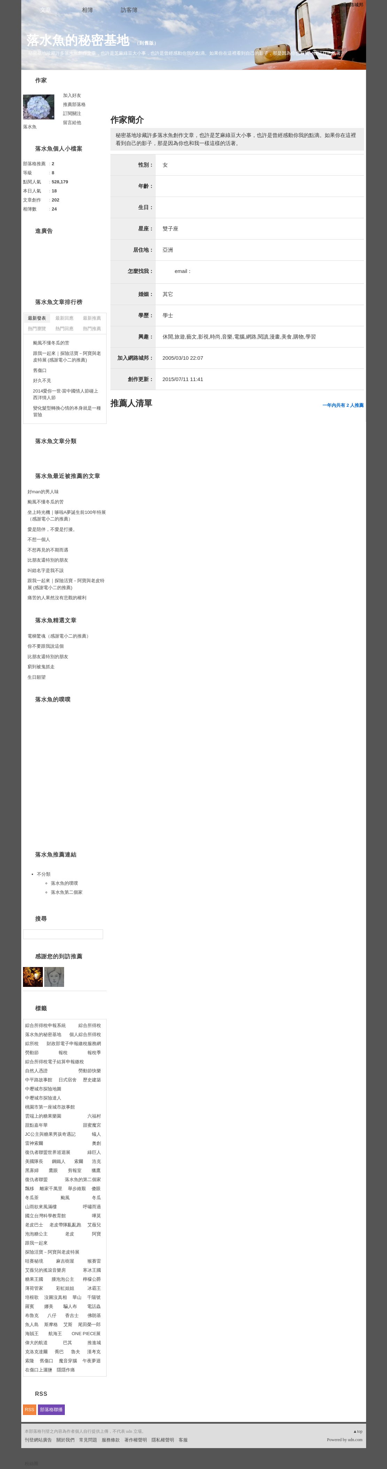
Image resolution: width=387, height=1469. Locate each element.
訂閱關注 (72, 113)
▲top (357, 1431)
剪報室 (75, 1170)
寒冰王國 (92, 1270)
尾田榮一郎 (89, 1324)
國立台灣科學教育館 (45, 1215)
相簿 (87, 10)
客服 (183, 1440)
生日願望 (37, 677)
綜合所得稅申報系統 (45, 1025)
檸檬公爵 (92, 1279)
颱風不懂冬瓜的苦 (51, 342)
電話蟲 (94, 1306)
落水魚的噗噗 (64, 883)
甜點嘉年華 (36, 1125)
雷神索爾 (34, 1143)
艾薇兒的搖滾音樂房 (45, 1270)
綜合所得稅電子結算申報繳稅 (54, 1061)
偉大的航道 (36, 1342)
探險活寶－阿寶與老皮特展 (52, 1252)
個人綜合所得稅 (85, 1034)
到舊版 (146, 43)
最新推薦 (92, 318)
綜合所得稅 (89, 1025)
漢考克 (94, 1351)
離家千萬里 (51, 1188)
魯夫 (75, 1351)
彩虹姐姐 (65, 1288)
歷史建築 (92, 1079)
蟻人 (96, 1134)
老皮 (69, 1233)
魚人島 (32, 1324)
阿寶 (96, 1233)
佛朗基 (94, 1315)
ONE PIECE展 (86, 1333)
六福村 (94, 1116)
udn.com (355, 1439)
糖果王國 (34, 1279)
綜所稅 (32, 1043)
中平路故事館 (38, 1079)
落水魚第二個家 (67, 892)
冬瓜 (96, 1197)
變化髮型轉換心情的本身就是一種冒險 (67, 411)
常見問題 (88, 1440)
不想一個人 (39, 539)
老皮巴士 (34, 1224)
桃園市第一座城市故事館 (50, 1107)
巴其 (67, 1342)
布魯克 (32, 1315)
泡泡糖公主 (36, 1233)
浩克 (96, 1161)
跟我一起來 (36, 1243)
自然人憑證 (36, 1070)
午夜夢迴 (92, 1360)
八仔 (51, 1315)
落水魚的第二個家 (83, 1179)
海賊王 (32, 1333)
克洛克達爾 (36, 1351)
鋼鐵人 (58, 1161)
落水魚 (30, 126)
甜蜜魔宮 (92, 1125)
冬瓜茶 (32, 1197)
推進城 (94, 1342)
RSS (29, 1409)
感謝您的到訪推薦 (59, 956)
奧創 (96, 1143)
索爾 (78, 1161)
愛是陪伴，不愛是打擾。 (52, 529)
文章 (45, 10)
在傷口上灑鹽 (38, 1369)
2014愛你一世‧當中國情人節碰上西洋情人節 (66, 394)
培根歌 (32, 1297)
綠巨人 (94, 1152)
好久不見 (42, 380)
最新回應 (64, 318)
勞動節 (32, 1052)
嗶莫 (96, 1215)
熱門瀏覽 (37, 328)
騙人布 (70, 1306)
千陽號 (94, 1297)
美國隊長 (34, 1161)
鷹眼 (53, 1170)
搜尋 (97, 934)
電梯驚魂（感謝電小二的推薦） (59, 636)
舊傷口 (40, 370)
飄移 (29, 1188)
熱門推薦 (92, 328)
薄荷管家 (34, 1288)
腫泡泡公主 (63, 1279)
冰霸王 (94, 1288)
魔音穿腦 (68, 1360)
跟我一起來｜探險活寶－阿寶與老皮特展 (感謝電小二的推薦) (67, 357)
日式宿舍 (68, 1079)
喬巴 (59, 1351)
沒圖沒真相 (55, 1297)
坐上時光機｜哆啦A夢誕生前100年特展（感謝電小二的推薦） (67, 516)
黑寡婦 (32, 1170)
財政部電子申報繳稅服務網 (74, 1043)
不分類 (44, 874)
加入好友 (72, 95)
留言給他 (72, 122)
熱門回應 (64, 328)
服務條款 (111, 1440)
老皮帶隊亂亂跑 (65, 1224)
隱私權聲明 (163, 1440)
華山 (77, 1297)
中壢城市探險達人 (43, 1098)
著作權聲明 (135, 1440)
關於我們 (65, 1440)
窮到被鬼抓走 (41, 666)
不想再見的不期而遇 (48, 550)
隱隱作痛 (66, 1369)
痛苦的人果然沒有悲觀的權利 (57, 597)
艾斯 (67, 1324)
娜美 (48, 1306)
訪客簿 (129, 10)
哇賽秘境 (34, 1261)
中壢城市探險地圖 (43, 1088)
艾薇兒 (94, 1224)
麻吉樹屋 (65, 1261)
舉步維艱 (77, 1188)
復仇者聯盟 (36, 1179)
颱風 (65, 1197)
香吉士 (72, 1315)
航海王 (55, 1333)
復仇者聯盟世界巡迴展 (47, 1152)
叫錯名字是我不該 (46, 570)
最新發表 (37, 318)
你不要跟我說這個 (46, 646)
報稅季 (94, 1052)
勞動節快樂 (89, 1070)
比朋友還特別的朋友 (48, 560)
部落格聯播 (51, 1409)
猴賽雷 (94, 1261)
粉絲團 (31, 1463)
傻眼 (96, 1188)
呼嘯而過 (92, 1206)
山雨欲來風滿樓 (41, 1206)
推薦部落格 (74, 104)
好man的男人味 (43, 491)
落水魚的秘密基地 (78, 40)
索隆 (29, 1360)
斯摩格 (51, 1324)
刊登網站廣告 (38, 1440)
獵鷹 (96, 1170)
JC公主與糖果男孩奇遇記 (50, 1134)
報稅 (63, 1052)
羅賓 (29, 1306)
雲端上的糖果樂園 (43, 1116)
